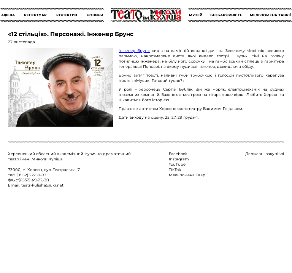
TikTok (175, 169)
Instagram (179, 159)
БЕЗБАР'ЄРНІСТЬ (226, 15)
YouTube (177, 164)
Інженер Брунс (134, 50)
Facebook (178, 153)
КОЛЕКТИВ (66, 15)
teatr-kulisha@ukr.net (42, 185)
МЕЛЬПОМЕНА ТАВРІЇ (270, 15)
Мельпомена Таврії (188, 175)
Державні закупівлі (264, 153)
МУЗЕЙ (195, 15)
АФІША (8, 15)
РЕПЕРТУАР (35, 15)
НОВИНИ (95, 15)
